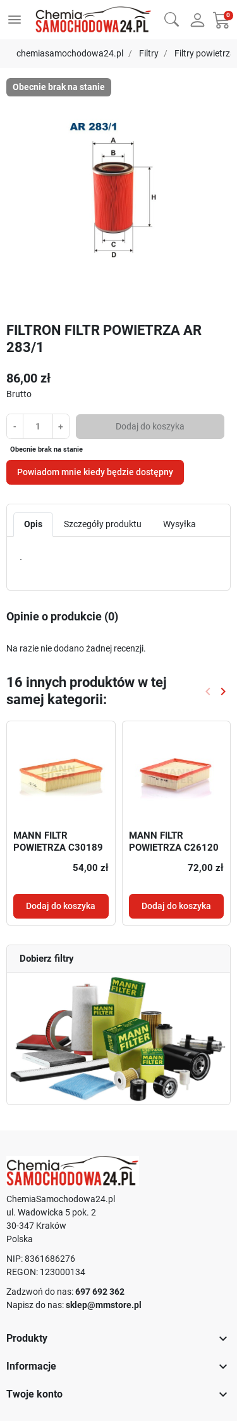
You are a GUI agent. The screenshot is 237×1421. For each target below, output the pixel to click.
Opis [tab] (33, 524)
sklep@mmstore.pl (104, 1305)
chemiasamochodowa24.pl (69, 53)
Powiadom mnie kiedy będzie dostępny (95, 472)
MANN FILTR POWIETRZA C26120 (174, 842)
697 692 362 (100, 1292)
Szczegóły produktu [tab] (103, 524)
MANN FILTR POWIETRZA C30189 (58, 842)
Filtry (149, 53)
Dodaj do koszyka (150, 426)
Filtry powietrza (204, 53)
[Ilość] (38, 426)
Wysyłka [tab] (179, 524)
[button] (171, 18)
